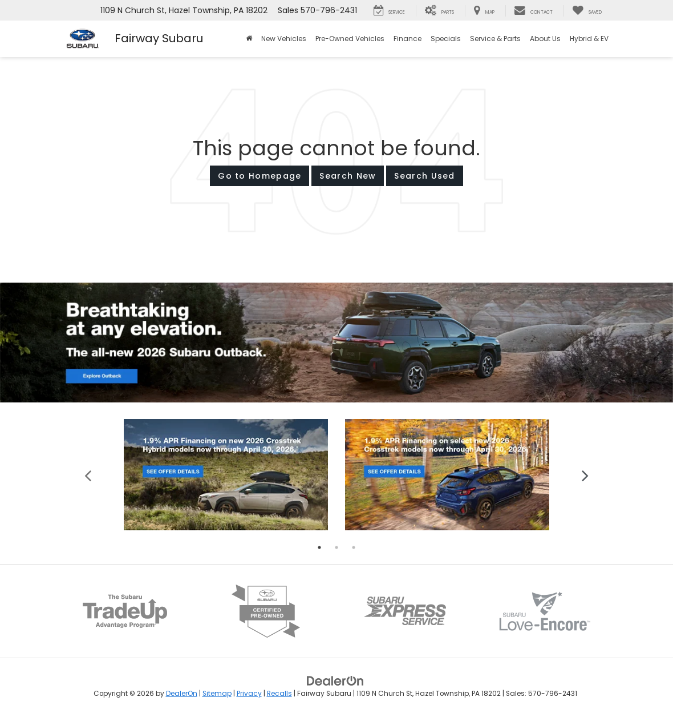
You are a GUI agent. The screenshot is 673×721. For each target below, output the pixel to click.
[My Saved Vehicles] (586, 11)
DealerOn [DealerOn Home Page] (181, 693)
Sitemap (217, 693)
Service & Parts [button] (495, 38)
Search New (347, 176)
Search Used (424, 176)
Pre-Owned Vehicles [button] (349, 38)
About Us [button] (545, 38)
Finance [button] (407, 38)
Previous (88, 475)
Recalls (279, 693)
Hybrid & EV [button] (589, 38)
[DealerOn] (335, 680)
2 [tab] (336, 547)
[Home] (249, 39)
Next (585, 475)
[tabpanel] (226, 474)
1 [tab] (319, 547)
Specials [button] (446, 38)
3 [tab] (353, 547)
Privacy (249, 693)
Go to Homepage (259, 176)
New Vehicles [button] (283, 38)
